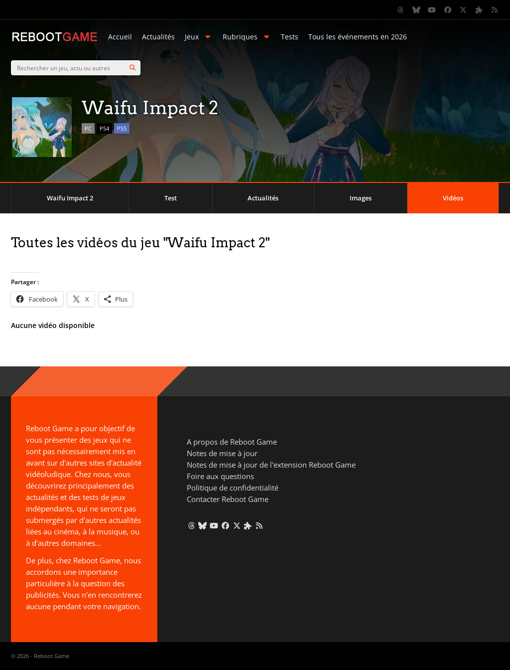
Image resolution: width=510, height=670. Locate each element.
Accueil (120, 36)
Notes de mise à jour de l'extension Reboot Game (271, 465)
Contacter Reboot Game (227, 499)
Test (170, 197)
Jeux (199, 36)
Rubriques (247, 36)
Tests (289, 36)
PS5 (122, 128)
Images (361, 197)
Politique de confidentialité (232, 488)
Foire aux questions (220, 476)
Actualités (158, 36)
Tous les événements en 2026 (357, 36)
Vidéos (453, 197)
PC (88, 128)
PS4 (104, 128)
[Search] (132, 67)
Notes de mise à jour (222, 453)
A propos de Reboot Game (232, 442)
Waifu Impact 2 (70, 197)
